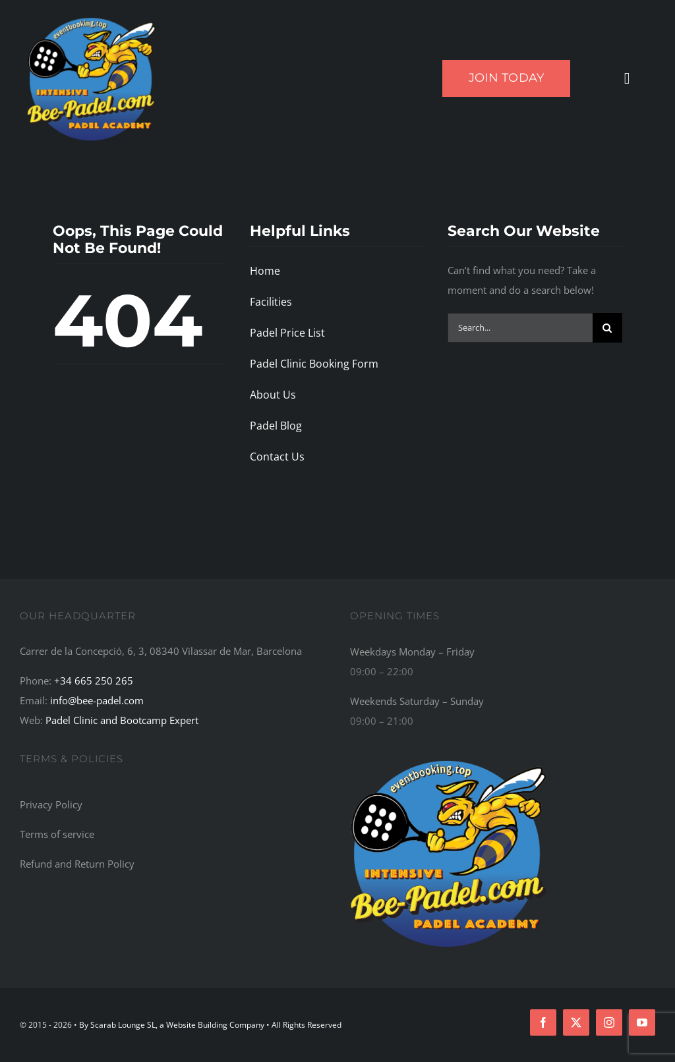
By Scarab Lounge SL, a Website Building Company (172, 1024)
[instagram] (609, 1022)
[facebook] (543, 1022)
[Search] (607, 328)
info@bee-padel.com (97, 700)
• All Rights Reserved (303, 1024)
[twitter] (576, 1022)
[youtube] (642, 1022)
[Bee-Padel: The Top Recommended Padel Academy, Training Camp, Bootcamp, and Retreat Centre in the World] (449, 758)
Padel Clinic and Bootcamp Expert (121, 720)
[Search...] (520, 328)
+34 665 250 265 (93, 680)
